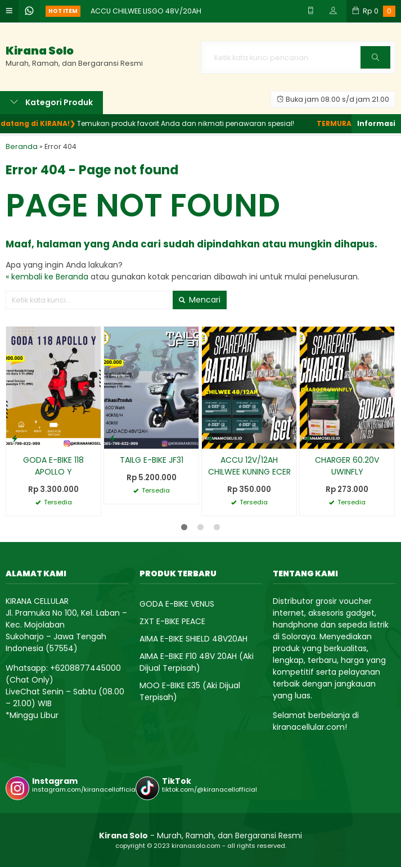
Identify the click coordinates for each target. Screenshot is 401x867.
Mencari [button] (199, 299)
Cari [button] (376, 61)
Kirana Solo (40, 51)
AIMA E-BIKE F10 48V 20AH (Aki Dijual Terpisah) (196, 662)
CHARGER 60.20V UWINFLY (347, 465)
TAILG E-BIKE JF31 (151, 460)
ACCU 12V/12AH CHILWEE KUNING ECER (249, 465)
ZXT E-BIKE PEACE (172, 621)
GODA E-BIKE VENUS (176, 603)
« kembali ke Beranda (47, 276)
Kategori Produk (51, 102)
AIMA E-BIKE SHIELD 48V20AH (193, 638)
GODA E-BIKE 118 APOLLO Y (53, 465)
